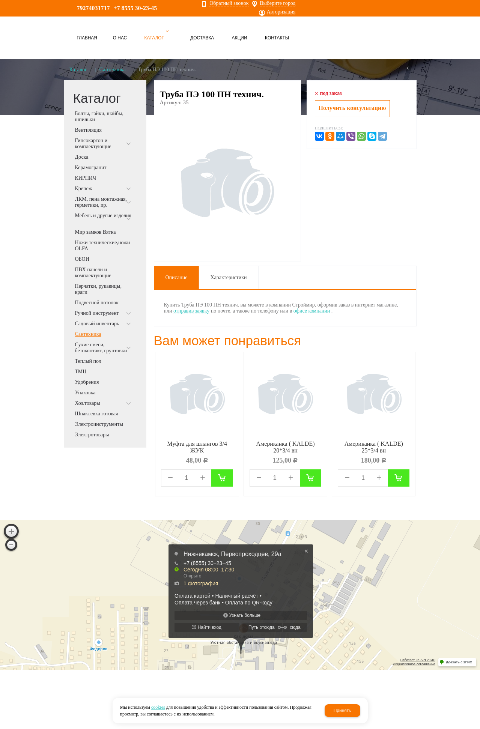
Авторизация (281, 12)
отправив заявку (191, 311)
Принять (342, 710)
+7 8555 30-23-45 (135, 8)
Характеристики (228, 277)
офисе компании (312, 311)
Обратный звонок (228, 3)
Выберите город (277, 3)
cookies (158, 707)
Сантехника (112, 69)
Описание (177, 277)
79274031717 (93, 8)
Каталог (78, 69)
